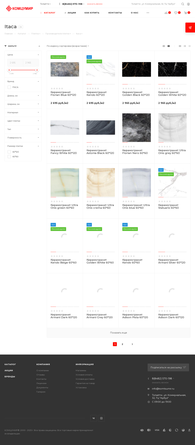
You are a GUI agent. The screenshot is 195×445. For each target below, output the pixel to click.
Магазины (81, 370)
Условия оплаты (84, 374)
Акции (9, 370)
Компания (43, 364)
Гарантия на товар (85, 383)
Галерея (40, 392)
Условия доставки (85, 379)
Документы (42, 387)
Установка (81, 387)
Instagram (101, 418)
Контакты (41, 379)
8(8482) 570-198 (72, 3)
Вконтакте (93, 418)
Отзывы (40, 374)
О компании (42, 370)
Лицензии (41, 383)
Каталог (10, 364)
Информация (85, 364)
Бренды (10, 376)
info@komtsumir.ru (163, 388)
